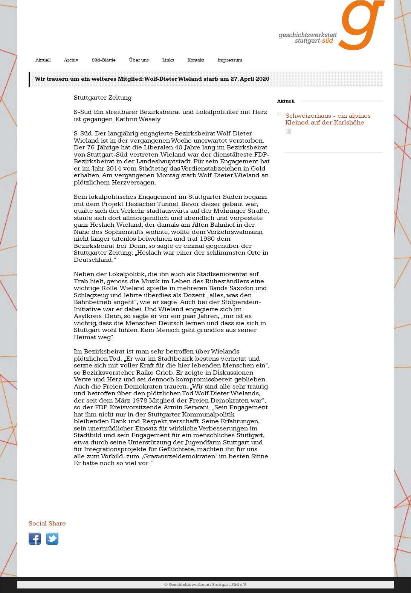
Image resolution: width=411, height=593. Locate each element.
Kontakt (196, 60)
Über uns (139, 60)
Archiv (71, 60)
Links (168, 60)
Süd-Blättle (104, 60)
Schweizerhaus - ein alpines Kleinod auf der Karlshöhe (328, 119)
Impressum (230, 60)
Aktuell (42, 60)
